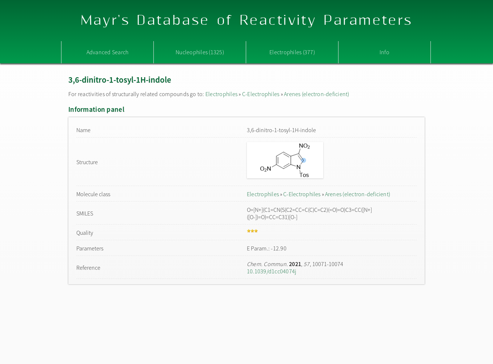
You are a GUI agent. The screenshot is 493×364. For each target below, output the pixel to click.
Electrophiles (221, 94)
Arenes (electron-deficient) (316, 94)
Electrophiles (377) (292, 52)
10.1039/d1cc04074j (271, 271)
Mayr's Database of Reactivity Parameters (247, 20)
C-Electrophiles (261, 94)
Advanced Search (108, 52)
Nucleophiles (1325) (200, 52)
